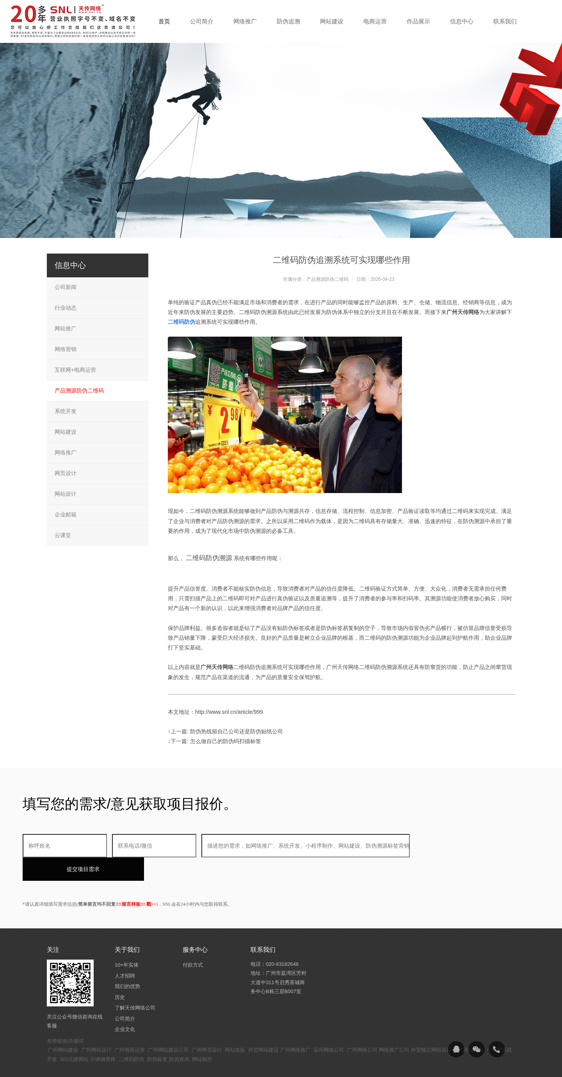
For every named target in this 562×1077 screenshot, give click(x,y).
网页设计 (65, 473)
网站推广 (65, 328)
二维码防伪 (131, 1036)
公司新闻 (65, 287)
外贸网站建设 (263, 1026)
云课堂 (63, 535)
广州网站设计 (96, 1026)
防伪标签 (157, 1036)
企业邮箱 (65, 514)
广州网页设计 (207, 1026)
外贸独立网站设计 (431, 1026)
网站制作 (202, 1036)
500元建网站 (74, 1036)
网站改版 (235, 1026)
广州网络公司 (362, 1026)
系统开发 (65, 411)
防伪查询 (179, 1036)
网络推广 (65, 452)
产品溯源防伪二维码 (327, 279)
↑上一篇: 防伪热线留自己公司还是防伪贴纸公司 (225, 731)
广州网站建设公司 (168, 1026)
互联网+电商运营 (75, 370)
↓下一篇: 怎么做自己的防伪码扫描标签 (214, 741)
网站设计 (65, 494)
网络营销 (65, 349)
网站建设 (65, 432)
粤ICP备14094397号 (239, 1065)
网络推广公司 (394, 1026)
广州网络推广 (295, 1026)
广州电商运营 (129, 1026)
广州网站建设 (63, 1026)
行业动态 (65, 308)
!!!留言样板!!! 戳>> (137, 881)
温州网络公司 (328, 1026)
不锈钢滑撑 (103, 1036)
